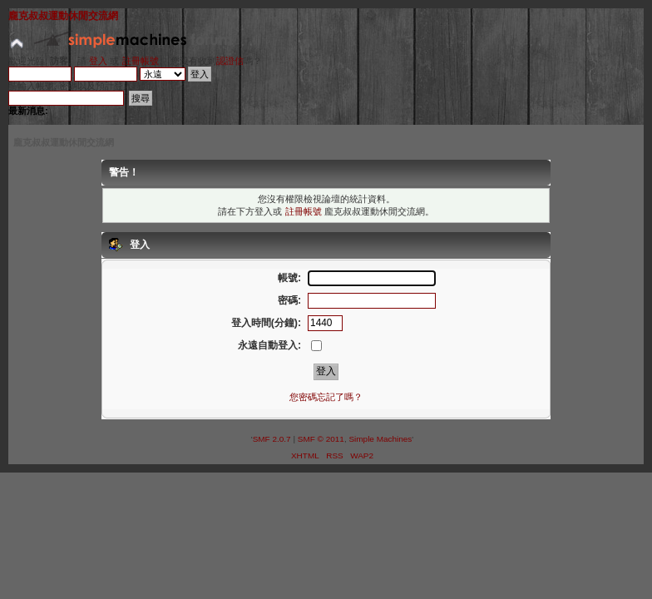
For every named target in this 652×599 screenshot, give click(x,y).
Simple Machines (380, 438)
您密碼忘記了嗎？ (326, 397)
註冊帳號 (140, 61)
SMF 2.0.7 (272, 438)
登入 (98, 61)
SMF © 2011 (321, 438)
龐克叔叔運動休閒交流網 (63, 16)
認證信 (230, 61)
